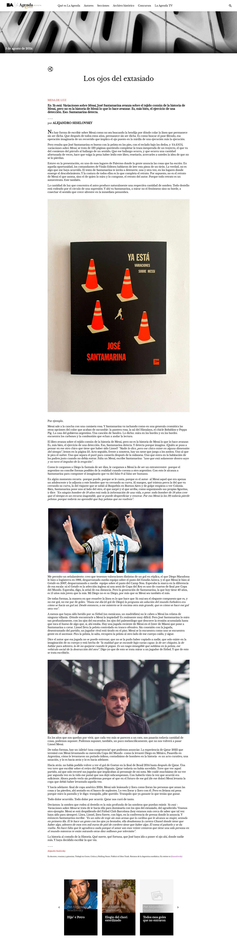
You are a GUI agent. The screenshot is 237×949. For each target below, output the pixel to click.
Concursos (144, 5)
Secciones (103, 5)
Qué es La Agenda (69, 5)
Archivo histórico (123, 5)
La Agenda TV (164, 5)
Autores (88, 5)
